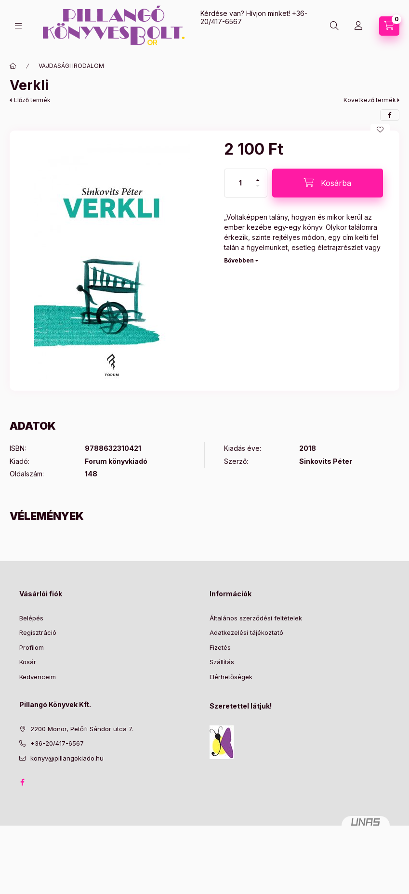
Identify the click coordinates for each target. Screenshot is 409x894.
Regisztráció (37, 632)
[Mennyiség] (240, 183)
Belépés (31, 618)
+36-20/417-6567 (57, 743)
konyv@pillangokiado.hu (67, 758)
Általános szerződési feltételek (256, 618)
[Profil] (358, 26)
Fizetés (220, 647)
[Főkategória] (13, 66)
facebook (22, 782)
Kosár (27, 662)
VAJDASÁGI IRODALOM (71, 65)
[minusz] (258, 190)
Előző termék (32, 100)
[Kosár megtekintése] (389, 26)
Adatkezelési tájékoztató (246, 632)
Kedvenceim (37, 677)
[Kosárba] (327, 183)
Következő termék (369, 100)
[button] (112, 260)
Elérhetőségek (231, 677)
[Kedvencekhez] (380, 129)
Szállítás (222, 662)
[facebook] (389, 115)
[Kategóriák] (18, 26)
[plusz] (258, 176)
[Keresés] (334, 26)
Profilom (31, 647)
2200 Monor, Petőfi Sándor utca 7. (81, 729)
